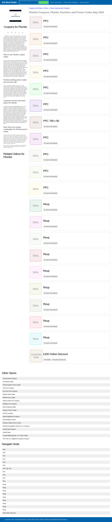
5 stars (22, 32)
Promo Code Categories (71, 2)
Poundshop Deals (8, 381)
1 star (8, 32)
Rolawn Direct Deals (9, 394)
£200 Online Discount (9, 513)
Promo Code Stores (56, 2)
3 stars (15, 32)
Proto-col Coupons (8, 388)
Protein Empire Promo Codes (11, 385)
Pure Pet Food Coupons (10, 391)
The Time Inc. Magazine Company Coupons (16, 438)
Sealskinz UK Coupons (10, 404)
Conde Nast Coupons (9, 429)
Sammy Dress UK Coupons (11, 400)
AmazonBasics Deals (9, 419)
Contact (28, 519)
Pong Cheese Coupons (10, 378)
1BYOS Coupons (8, 413)
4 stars (19, 32)
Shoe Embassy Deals (9, 407)
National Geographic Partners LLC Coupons (16, 426)
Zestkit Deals (7, 432)
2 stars (12, 32)
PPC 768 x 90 (7, 468)
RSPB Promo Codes (9, 397)
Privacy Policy (35, 519)
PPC (4, 449)
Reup (4, 484)
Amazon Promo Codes (10, 410)
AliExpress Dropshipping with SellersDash (56, 519)
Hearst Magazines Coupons (11, 416)
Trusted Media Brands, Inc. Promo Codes (15, 435)
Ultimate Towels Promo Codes (12, 423)
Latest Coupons (84, 2)
